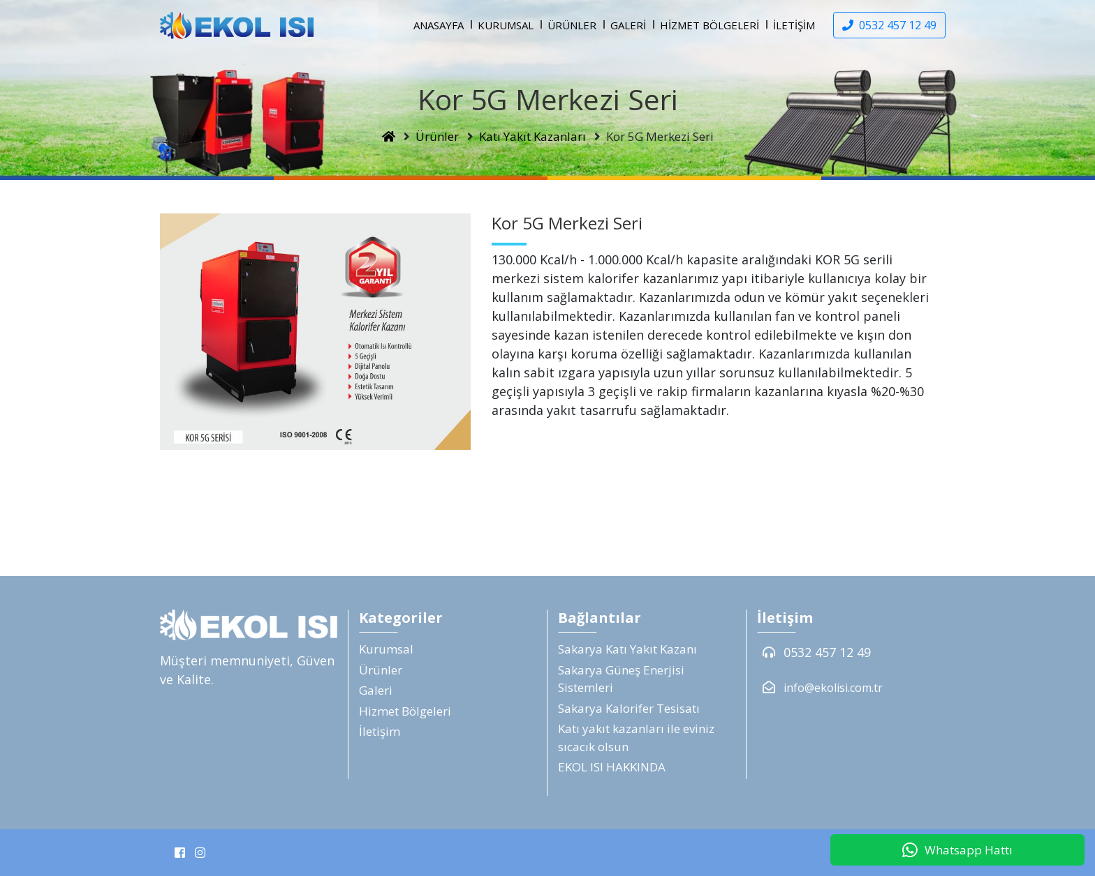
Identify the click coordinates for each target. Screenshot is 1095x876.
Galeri (628, 25)
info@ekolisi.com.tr (833, 687)
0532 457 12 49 (827, 652)
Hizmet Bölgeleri (709, 25)
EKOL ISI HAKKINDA (612, 767)
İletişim (794, 25)
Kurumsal (506, 25)
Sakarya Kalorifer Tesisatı (629, 708)
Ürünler (572, 25)
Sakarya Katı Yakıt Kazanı (627, 649)
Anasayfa (438, 25)
